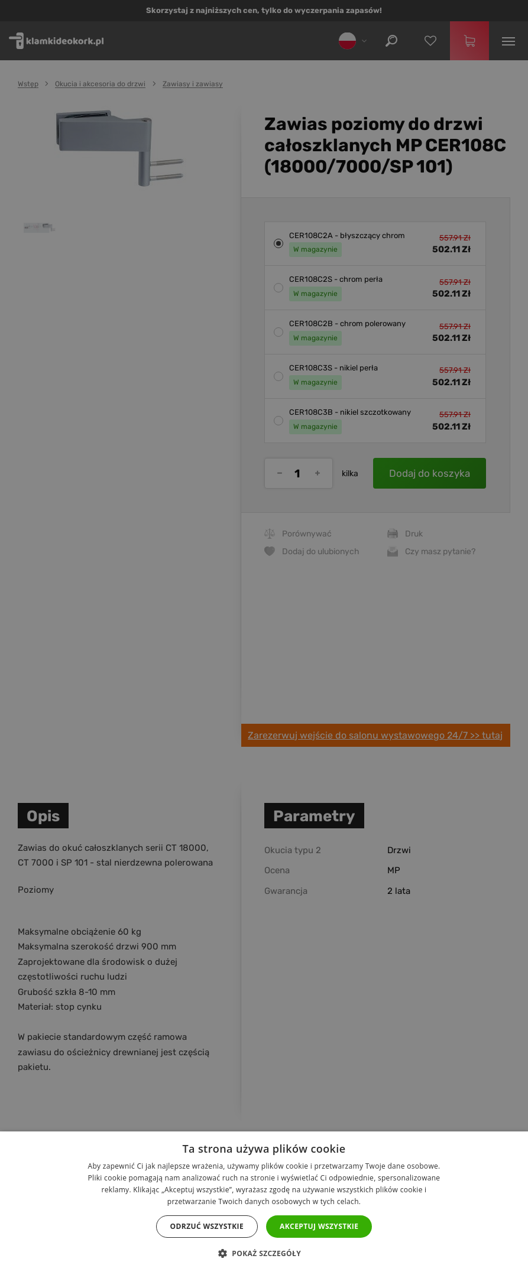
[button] (264, 1254)
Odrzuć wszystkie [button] (207, 1226)
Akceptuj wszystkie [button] (319, 1226)
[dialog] (264, 637)
